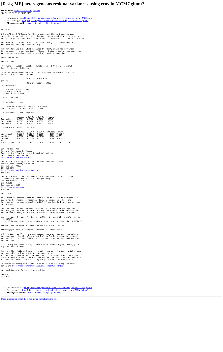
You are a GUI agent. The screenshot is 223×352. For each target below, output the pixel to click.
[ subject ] (47, 23)
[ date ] (30, 23)
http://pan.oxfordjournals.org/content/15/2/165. (38, 313)
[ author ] (56, 23)
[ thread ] (38, 23)
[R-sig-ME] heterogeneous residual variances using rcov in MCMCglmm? (58, 18)
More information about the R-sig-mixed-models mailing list (28, 349)
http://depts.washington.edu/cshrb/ (20, 198)
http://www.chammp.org (12, 219)
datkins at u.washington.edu (27, 10)
